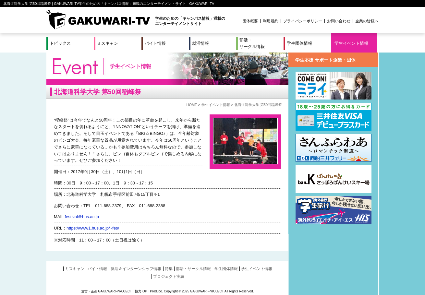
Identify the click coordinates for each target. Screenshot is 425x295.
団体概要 (250, 21)
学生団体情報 (299, 43)
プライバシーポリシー (302, 21)
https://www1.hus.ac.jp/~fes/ (93, 228)
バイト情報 (155, 43)
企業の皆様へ (367, 21)
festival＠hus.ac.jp (82, 216)
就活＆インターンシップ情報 (136, 268)
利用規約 (270, 21)
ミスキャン (107, 43)
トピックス (60, 43)
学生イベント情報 (351, 43)
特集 (169, 268)
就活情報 (200, 43)
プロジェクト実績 (168, 276)
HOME (191, 105)
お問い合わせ (338, 21)
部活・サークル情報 (252, 43)
